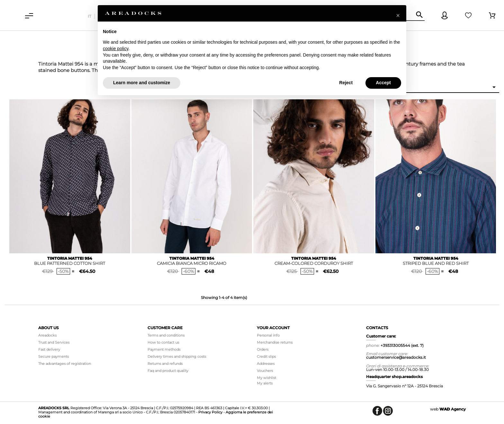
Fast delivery (49, 349)
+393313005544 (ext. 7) (402, 345)
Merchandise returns (274, 342)
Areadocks (47, 335)
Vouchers (265, 370)
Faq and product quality (168, 370)
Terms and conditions (166, 335)
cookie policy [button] (115, 48)
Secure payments (53, 356)
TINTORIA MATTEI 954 (69, 258)
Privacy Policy (210, 412)
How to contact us (163, 342)
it (89, 16)
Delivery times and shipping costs (177, 356)
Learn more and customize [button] (141, 82)
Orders (262, 349)
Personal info (268, 335)
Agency (452, 409)
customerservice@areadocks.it (396, 357)
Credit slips (266, 356)
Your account (273, 327)
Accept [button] (383, 82)
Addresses (265, 363)
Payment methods (164, 349)
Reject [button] (346, 82)
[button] (398, 15)
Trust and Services (53, 342)
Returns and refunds (165, 363)
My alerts (265, 383)
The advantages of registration (64, 363)
